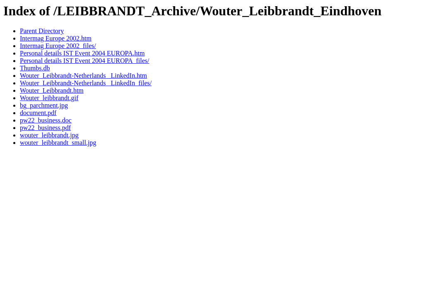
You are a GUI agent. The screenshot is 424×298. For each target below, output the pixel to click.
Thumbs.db (35, 68)
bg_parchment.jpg (44, 105)
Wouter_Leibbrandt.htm (52, 90)
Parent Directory (42, 30)
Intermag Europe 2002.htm (56, 38)
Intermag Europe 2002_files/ (58, 45)
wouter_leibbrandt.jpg (49, 135)
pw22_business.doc (46, 120)
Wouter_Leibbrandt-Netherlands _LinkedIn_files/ (86, 83)
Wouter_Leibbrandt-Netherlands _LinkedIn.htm (83, 75)
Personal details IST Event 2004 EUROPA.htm (82, 53)
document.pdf (38, 112)
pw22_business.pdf (45, 127)
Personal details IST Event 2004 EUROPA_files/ (84, 60)
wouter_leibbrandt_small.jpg (58, 142)
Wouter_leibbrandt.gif (49, 97)
